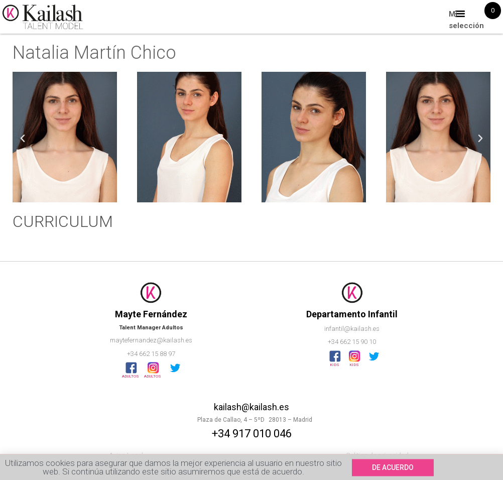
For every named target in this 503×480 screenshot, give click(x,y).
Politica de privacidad (377, 455)
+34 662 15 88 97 (151, 353)
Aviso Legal (126, 455)
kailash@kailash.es (251, 407)
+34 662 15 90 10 (352, 341)
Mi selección (466, 20)
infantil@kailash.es (352, 328)
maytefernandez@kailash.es (151, 340)
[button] (23, 139)
